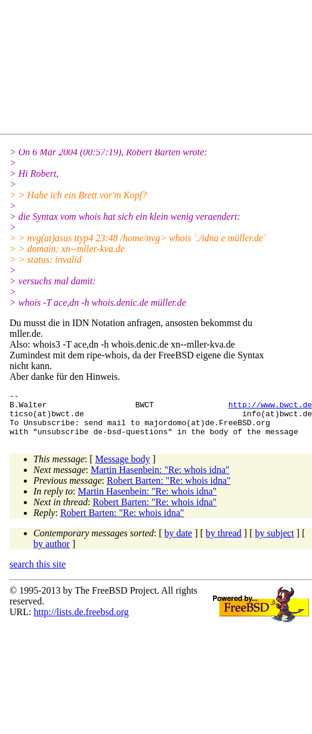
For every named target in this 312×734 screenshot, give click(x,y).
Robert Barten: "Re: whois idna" (169, 489)
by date (179, 542)
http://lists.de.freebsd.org (80, 621)
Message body (122, 468)
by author (51, 553)
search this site (38, 573)
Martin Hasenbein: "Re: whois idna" (160, 479)
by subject (274, 542)
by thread (224, 542)
